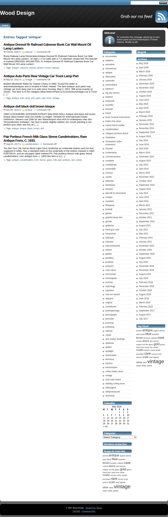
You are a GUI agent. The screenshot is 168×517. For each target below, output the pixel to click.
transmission (111, 367)
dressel (32, 68)
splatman (109, 343)
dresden (109, 189)
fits (113, 470)
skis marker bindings (115, 339)
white (110, 491)
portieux (66, 160)
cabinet (120, 463)
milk (55, 160)
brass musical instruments (117, 117)
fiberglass (109, 205)
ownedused (110, 306)
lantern (40, 68)
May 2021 (143, 233)
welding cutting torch (115, 383)
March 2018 (144, 302)
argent (122, 456)
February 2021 (146, 237)
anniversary (110, 68)
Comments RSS (88, 511)
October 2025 (145, 92)
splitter (108, 347)
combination (111, 152)
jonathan (109, 262)
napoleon (109, 290)
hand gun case (112, 229)
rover (126, 479)
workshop (109, 396)
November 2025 (146, 88)
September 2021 (147, 221)
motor (119, 475)
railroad (28, 52)
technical (109, 359)
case (127, 462)
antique (15, 68)
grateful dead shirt (113, 217)
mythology (110, 286)
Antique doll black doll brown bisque (29, 106)
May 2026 (143, 63)
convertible (110, 169)
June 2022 (144, 197)
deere (112, 466)
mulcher (109, 282)
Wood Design (17, 13)
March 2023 (144, 173)
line (117, 472)
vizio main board (113, 379)
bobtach (109, 97)
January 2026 (145, 79)
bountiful (109, 105)
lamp (27, 98)
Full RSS (76, 511)
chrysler (109, 148)
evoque (108, 197)
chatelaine (110, 137)
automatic (110, 80)
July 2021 (143, 229)
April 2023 (144, 169)
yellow (115, 491)
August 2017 (145, 314)
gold (123, 469)
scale (112, 482)
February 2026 (146, 75)
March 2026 (144, 71)
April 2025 (144, 108)
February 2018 (146, 306)
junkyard (109, 266)
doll (42, 128)
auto (22, 98)
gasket (108, 213)
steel (111, 488)
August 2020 (145, 258)
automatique (111, 85)
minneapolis (111, 278)
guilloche (109, 225)
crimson (109, 173)
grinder (108, 221)
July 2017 (143, 319)
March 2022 (144, 205)
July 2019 (143, 278)
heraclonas (110, 233)
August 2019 (145, 274)
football (108, 209)
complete (109, 160)
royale (108, 335)
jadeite (108, 254)
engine (105, 470)
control (105, 466)
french (43, 160)
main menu (110, 270)
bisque (23, 128)
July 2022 (143, 193)
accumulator (111, 56)
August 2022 (145, 189)
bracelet (109, 109)
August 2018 (145, 294)
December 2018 (146, 286)
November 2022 (146, 177)
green (129, 470)
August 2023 (145, 160)
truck (49, 98)
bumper (113, 463)
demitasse (110, 185)
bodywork (109, 101)
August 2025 (145, 96)
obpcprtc (109, 298)
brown (36, 128)
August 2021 (145, 225)
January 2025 (145, 120)
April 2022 (144, 201)
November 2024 (146, 128)
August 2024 (145, 136)
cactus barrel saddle (114, 125)
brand (108, 113)
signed (122, 482)
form (36, 160)
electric (123, 466)
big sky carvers (112, 93)
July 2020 (143, 262)
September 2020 (147, 254)
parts (38, 98)
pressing (109, 323)
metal (122, 472)
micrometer (110, 274)
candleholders (32, 144)
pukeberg (109, 327)
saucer (105, 482)
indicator (109, 242)
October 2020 (145, 250)
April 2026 (144, 67)
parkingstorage (112, 310)
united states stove (114, 371)
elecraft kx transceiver (115, 193)
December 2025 (146, 83)
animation (110, 64)
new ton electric (112, 294)
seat (117, 482)
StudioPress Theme (94, 508)
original (108, 302)
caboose (24, 68)
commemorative (112, 156)
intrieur (108, 250)
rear (44, 98)
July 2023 (143, 165)
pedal (124, 475)
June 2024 (144, 144)
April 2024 (144, 148)
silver (106, 487)
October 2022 (145, 181)
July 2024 (143, 140)
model (106, 475)
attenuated (110, 76)
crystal (108, 177)
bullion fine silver (113, 121)
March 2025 (144, 112)
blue (115, 459)
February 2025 (146, 116)
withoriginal (110, 387)
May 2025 (143, 104)
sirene (79, 160)
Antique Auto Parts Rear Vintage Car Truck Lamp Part (41, 76)
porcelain (109, 319)
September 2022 (147, 185)
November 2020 (146, 246)
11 (104, 418)
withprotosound (112, 391)
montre (113, 475)
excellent (109, 201)
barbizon (109, 89)
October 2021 (145, 217)
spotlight (109, 351)
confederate (111, 165)
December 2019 (146, 266)
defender (109, 181)
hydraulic (109, 237)
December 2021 (146, 213)
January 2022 (145, 209)
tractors (108, 363)
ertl (110, 470)
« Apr (105, 426)
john (109, 472)
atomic (128, 456)
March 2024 (144, 152)
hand (105, 472)
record (120, 479)
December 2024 (146, 124)
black (29, 128)
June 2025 (144, 100)
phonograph (111, 314)
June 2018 (144, 298)
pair (59, 160)
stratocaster (111, 355)
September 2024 (147, 132)
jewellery (109, 258)
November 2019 (146, 270)
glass (49, 160)
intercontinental (112, 246)
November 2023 (146, 156)
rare (73, 160)
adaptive (109, 60)
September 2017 (147, 310)
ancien (105, 456)
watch (105, 491)
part (33, 98)
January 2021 (145, 242)
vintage (28, 79)
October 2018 (145, 290)
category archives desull (116, 133)
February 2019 (146, 282)
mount (48, 68)
